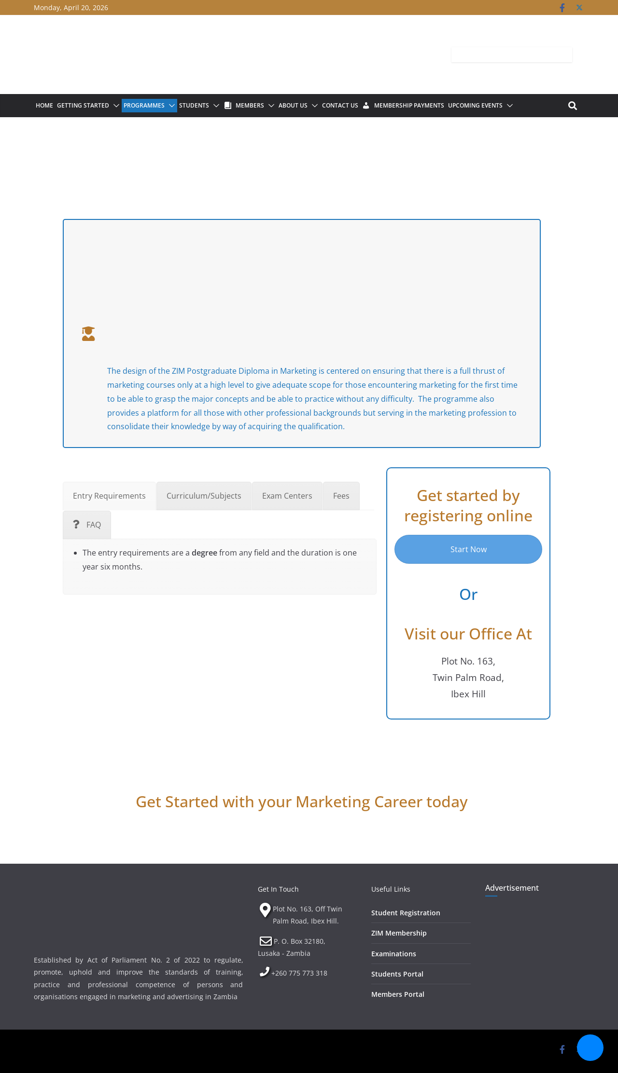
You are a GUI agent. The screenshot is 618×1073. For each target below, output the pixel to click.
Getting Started (83, 105)
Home (44, 105)
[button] (114, 105)
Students (194, 105)
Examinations (393, 953)
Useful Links (390, 889)
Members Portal (397, 994)
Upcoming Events (475, 105)
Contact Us (340, 105)
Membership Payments (409, 105)
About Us (293, 105)
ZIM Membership (399, 932)
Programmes (144, 105)
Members (250, 105)
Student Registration (405, 912)
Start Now (468, 549)
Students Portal (397, 973)
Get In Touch (278, 889)
